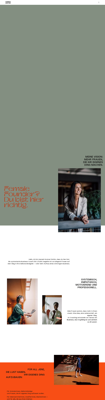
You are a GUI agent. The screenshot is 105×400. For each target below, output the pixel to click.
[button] (99, 2)
